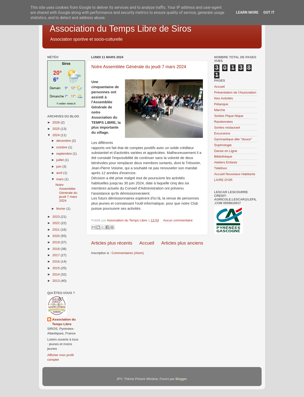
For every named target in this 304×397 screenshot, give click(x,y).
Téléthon (220, 168)
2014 (56, 274)
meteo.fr (71, 103)
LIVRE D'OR (223, 180)
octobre (62, 147)
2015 (56, 268)
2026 (56, 122)
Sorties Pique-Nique (228, 116)
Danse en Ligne (225, 151)
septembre (64, 153)
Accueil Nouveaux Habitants (234, 174)
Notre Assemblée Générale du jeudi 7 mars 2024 (138, 66)
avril (59, 173)
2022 (56, 223)
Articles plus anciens (182, 243)
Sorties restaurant (227, 127)
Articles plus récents (111, 243)
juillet (60, 160)
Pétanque (221, 104)
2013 (56, 281)
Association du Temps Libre (64, 322)
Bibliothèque (223, 156)
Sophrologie (223, 145)
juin (59, 166)
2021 (56, 229)
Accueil (146, 243)
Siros (66, 64)
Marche (219, 110)
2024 (56, 135)
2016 (56, 261)
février (61, 208)
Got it (269, 12)
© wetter (61, 103)
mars (60, 179)
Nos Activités (223, 98)
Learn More (247, 12)
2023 (56, 216)
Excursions (222, 133)
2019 (56, 242)
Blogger (181, 379)
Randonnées (223, 121)
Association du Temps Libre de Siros (120, 29)
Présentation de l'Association (235, 92)
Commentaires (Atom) (128, 253)
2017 (56, 255)
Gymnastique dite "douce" (233, 139)
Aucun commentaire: (178, 220)
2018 (56, 249)
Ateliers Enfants (225, 162)
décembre (64, 140)
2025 (56, 129)
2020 (56, 236)
